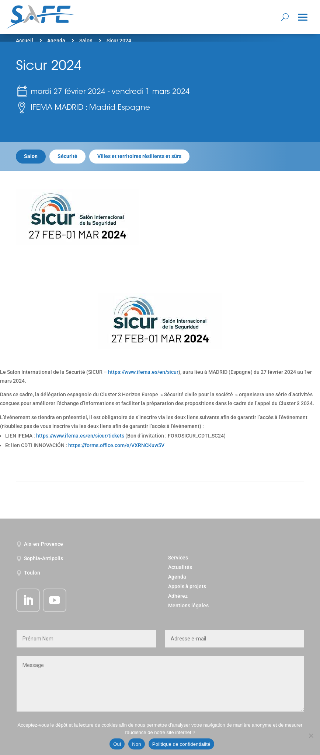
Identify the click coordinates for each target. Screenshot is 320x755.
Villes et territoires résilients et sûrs (139, 156)
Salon (86, 40)
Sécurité (67, 156)
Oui (117, 744)
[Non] (310, 735)
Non (136, 744)
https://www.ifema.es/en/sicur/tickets (80, 436)
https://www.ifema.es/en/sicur (143, 372)
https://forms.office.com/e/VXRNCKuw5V (116, 445)
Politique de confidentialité (181, 744)
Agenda (56, 40)
